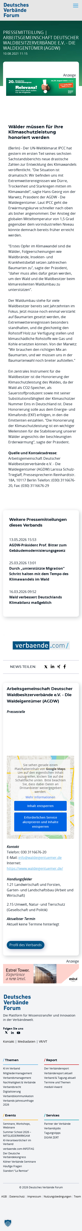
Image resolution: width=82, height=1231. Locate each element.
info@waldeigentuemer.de (40, 857)
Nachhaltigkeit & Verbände (19, 1082)
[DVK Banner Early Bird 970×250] (41, 80)
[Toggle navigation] (76, 5)
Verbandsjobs (52, 1128)
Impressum (34, 1196)
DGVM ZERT (51, 1137)
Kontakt (8, 1041)
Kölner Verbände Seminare (19, 1161)
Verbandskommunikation (18, 1096)
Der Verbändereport (56, 1068)
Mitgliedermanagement (17, 1073)
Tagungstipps (52, 1133)
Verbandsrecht (12, 1087)
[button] (8, 1223)
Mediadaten (26, 1041)
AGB (4, 1196)
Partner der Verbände (57, 1123)
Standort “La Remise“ (15, 1170)
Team (77, 1196)
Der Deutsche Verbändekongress (14, 1155)
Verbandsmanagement (17, 1077)
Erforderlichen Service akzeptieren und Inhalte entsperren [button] (40, 822)
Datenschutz (17, 1196)
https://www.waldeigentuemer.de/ (35, 868)
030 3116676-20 (33, 852)
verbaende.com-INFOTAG (18, 1148)
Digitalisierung (12, 1091)
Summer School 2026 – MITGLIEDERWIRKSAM (17, 1133)
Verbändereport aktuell (58, 1073)
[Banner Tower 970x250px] (41, 966)
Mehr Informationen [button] (40, 797)
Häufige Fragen (12, 1166)
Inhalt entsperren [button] (40, 806)
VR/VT (43, 1041)
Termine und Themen (57, 1082)
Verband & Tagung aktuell (60, 1077)
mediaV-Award (53, 1087)
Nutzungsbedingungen (57, 1196)
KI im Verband (11, 1068)
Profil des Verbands (25, 944)
